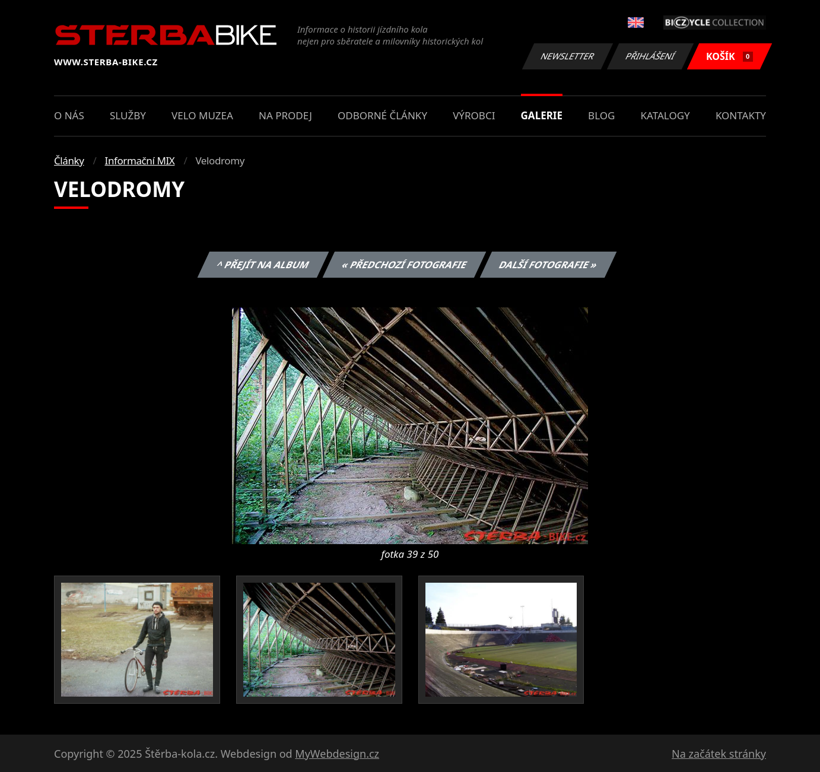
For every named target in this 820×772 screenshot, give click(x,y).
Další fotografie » (548, 264)
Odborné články (382, 115)
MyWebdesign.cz (337, 753)
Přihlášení (650, 56)
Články (69, 160)
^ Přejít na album (263, 264)
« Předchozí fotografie (404, 264)
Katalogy (665, 115)
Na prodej (285, 115)
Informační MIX (140, 160)
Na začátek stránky (719, 753)
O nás (69, 115)
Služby (128, 115)
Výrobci (474, 115)
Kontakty (741, 115)
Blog (601, 115)
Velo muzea (202, 115)
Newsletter (567, 56)
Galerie (541, 115)
